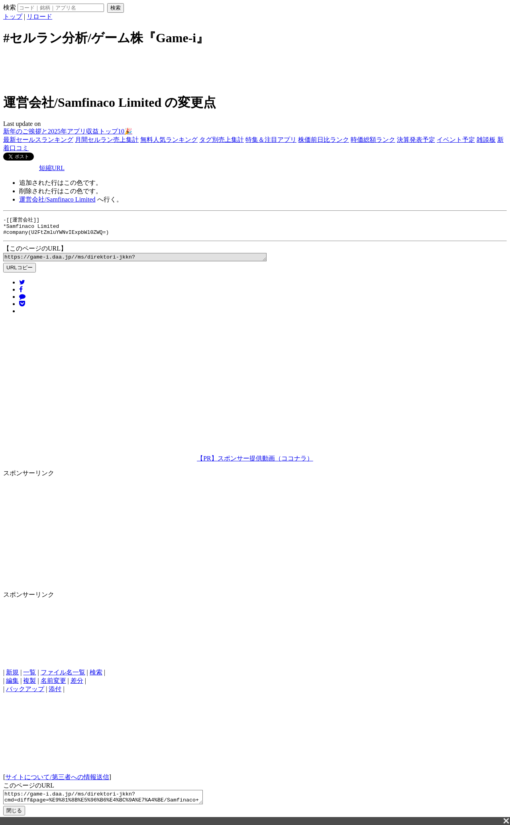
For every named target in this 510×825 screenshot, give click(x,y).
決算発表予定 (416, 139)
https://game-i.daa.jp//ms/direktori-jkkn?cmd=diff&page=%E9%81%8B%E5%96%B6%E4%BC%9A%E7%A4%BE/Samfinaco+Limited (150, 260)
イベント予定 (456, 139)
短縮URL (52, 168)
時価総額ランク (373, 139)
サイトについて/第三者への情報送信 (57, 781)
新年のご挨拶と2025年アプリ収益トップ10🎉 (67, 131)
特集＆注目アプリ (270, 139)
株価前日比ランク (323, 139)
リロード (39, 16)
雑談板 (486, 139)
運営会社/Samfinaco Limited (57, 199)
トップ (12, 16)
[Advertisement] (255, 69)
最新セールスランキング (38, 139)
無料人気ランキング (169, 139)
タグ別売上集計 (221, 139)
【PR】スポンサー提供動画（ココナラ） (255, 462)
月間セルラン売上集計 (107, 139)
